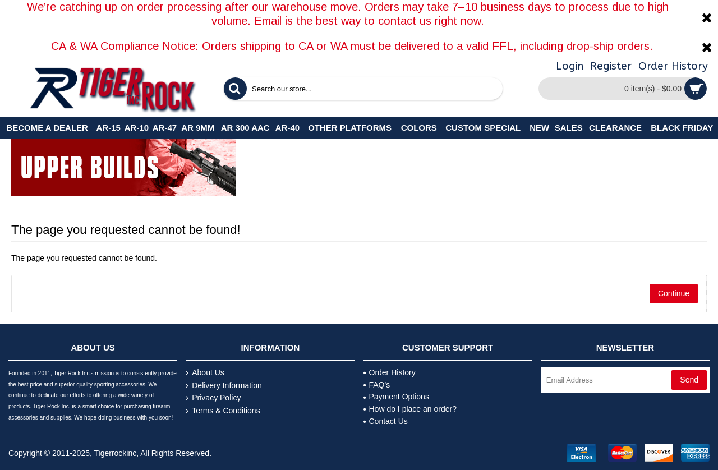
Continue (673, 293)
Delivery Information (224, 385)
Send (689, 379)
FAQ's (376, 384)
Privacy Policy (213, 398)
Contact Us (385, 421)
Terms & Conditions (223, 411)
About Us (205, 372)
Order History (389, 372)
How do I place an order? (410, 408)
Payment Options (396, 396)
